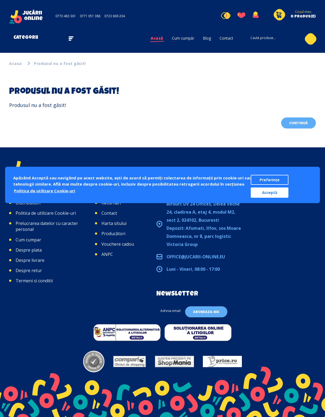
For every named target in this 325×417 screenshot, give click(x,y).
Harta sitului (113, 223)
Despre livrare (30, 260)
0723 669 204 (114, 16)
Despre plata (29, 250)
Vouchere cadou (117, 244)
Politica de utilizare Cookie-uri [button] (44, 190)
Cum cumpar (28, 240)
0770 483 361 (65, 16)
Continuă (298, 123)
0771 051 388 (90, 16)
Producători (113, 234)
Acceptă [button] (269, 192)
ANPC (107, 254)
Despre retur (29, 270)
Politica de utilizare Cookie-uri (46, 213)
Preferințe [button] (270, 180)
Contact (226, 38)
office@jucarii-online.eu (196, 257)
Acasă (157, 38)
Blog (207, 38)
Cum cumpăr (183, 38)
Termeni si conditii (34, 281)
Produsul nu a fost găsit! (60, 63)
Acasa (15, 63)
